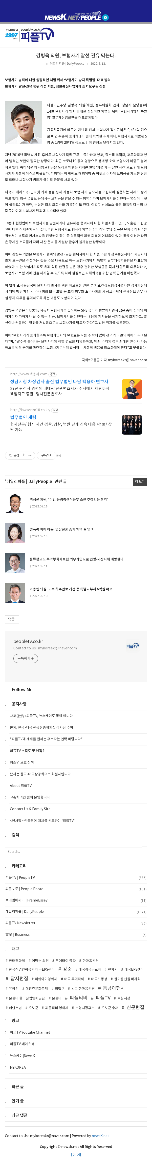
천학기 (113, 970)
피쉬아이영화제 (46, 979)
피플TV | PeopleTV (76, 878)
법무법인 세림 (23, 417)
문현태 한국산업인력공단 (27, 999)
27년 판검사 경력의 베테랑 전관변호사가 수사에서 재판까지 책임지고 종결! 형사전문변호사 (59, 391)
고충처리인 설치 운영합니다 (30, 798)
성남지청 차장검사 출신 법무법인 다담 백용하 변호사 (59, 381)
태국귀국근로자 (90, 970)
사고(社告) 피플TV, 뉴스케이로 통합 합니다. (41, 716)
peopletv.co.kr (28, 641)
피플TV (103, 998)
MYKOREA (18, 1068)
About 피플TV (21, 786)
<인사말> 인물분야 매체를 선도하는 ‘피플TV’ (42, 821)
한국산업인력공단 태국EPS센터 (32, 970)
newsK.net (100, 1136)
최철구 (60, 989)
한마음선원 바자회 (127, 979)
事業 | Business (76, 935)
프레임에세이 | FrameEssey (76, 901)
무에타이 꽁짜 (66, 961)
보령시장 (123, 999)
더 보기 (140, 482)
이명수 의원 (40, 961)
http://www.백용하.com (28, 374)
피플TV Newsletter (76, 923)
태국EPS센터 (134, 970)
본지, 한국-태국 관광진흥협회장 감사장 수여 (41, 728)
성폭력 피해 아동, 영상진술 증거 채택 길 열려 (62, 529)
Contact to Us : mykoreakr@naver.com (45, 648)
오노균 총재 (110, 1008)
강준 (67, 969)
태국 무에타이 (74, 979)
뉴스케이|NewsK (22, 1056)
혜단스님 (15, 1008)
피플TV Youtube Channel (30, 1033)
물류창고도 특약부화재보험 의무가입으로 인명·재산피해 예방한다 (77, 559)
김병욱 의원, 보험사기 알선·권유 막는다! (76, 56)
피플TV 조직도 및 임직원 (27, 751)
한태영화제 (17, 961)
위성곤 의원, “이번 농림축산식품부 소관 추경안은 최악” (69, 500)
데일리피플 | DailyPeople (67, 64)
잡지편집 (19, 979)
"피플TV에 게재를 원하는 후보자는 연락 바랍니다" (46, 739)
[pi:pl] (76, 1154)
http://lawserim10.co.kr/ (30, 410)
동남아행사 (114, 988)
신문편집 (135, 1007)
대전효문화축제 (36, 989)
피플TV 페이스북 (22, 1044)
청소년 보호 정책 (22, 763)
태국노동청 (99, 979)
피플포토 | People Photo (76, 889)
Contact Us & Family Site (30, 809)
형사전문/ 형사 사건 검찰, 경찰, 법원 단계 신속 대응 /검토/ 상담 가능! (61, 427)
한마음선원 (91, 961)
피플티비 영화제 (56, 1008)
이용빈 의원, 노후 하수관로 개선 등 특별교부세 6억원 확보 (71, 589)
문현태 (57, 999)
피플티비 (78, 998)
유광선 (14, 989)
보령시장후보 (85, 1008)
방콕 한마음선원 (83, 989)
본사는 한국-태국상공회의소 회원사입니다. (40, 774)
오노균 (33, 1008)
